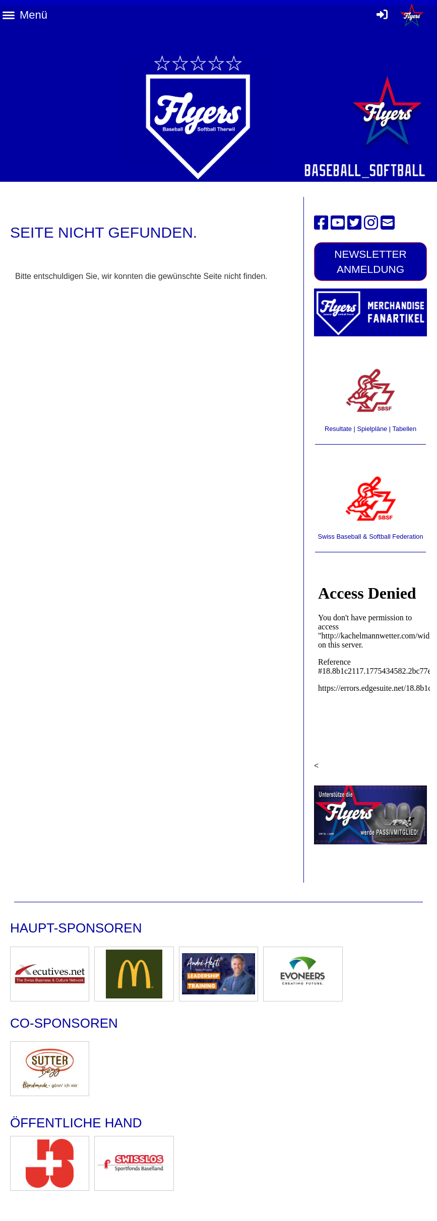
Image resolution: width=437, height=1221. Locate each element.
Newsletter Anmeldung (370, 261)
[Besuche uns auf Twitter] (354, 223)
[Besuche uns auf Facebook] (321, 223)
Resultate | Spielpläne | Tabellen (370, 429)
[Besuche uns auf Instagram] (371, 223)
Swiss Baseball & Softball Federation (370, 536)
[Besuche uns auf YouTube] (338, 223)
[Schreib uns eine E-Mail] (388, 223)
